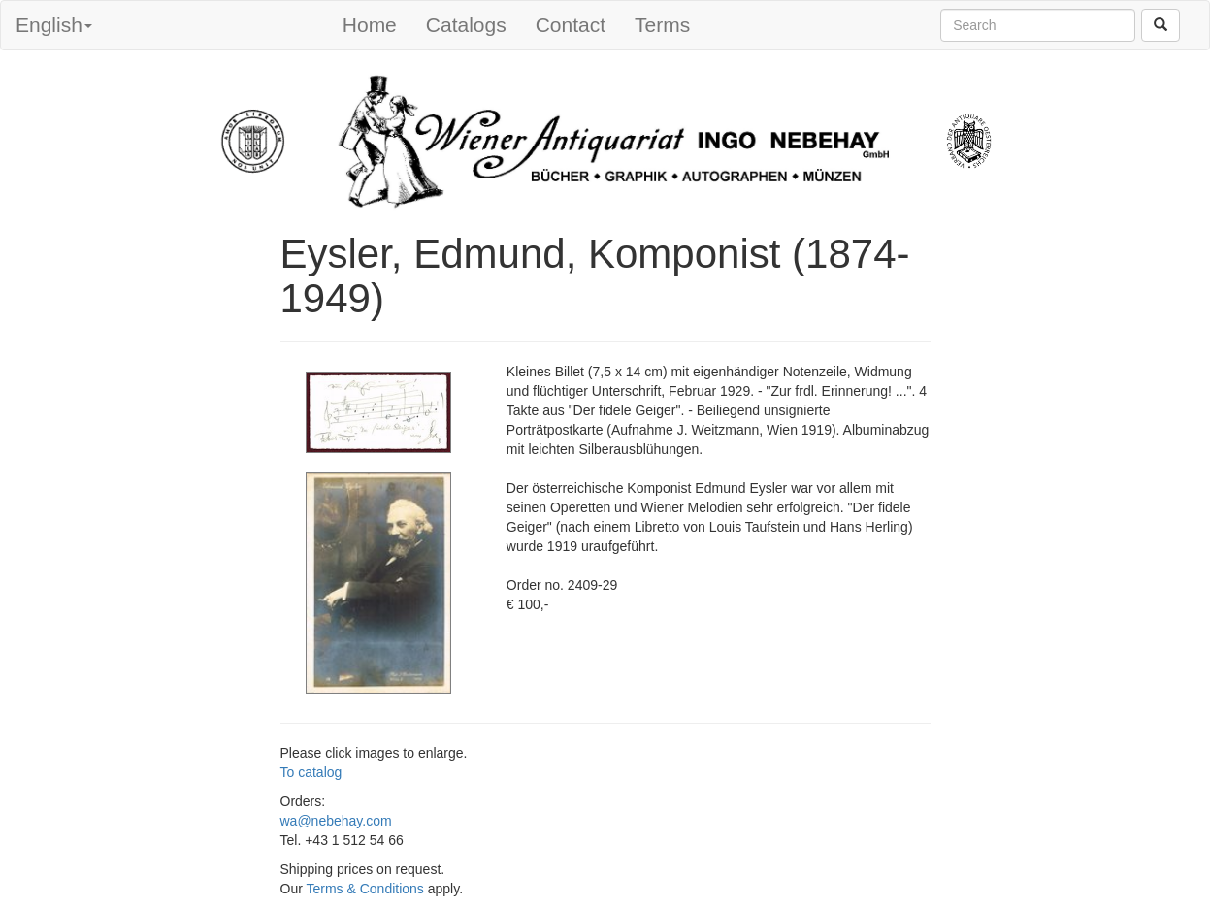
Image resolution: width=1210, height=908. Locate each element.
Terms (662, 25)
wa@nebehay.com (336, 820)
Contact (570, 25)
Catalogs (466, 25)
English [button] (54, 25)
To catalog (311, 772)
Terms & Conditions (364, 888)
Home (370, 25)
